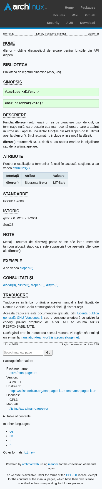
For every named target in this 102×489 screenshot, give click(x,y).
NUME (9, 43)
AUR (69, 23)
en (11, 436)
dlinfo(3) (23, 285)
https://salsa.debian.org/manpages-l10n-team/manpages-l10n (53, 391)
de (11, 431)
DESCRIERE (14, 115)
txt (26, 452)
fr (11, 440)
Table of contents (19, 416)
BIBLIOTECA (15, 65)
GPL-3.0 (71, 475)
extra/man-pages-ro (23, 373)
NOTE (8, 234)
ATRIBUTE (13, 156)
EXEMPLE (12, 260)
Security (53, 23)
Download (87, 23)
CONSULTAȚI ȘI (18, 278)
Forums (59, 15)
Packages (87, 7)
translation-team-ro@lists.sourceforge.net (49, 337)
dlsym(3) (52, 285)
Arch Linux (25, 6)
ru (11, 445)
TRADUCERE (15, 295)
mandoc (53, 464)
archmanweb (30, 464)
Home (69, 7)
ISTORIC (11, 211)
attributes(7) (21, 168)
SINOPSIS (12, 82)
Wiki (75, 15)
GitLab (90, 15)
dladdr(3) (9, 285)
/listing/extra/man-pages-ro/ (29, 408)
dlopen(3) (26, 268)
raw (32, 452)
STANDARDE (15, 194)
